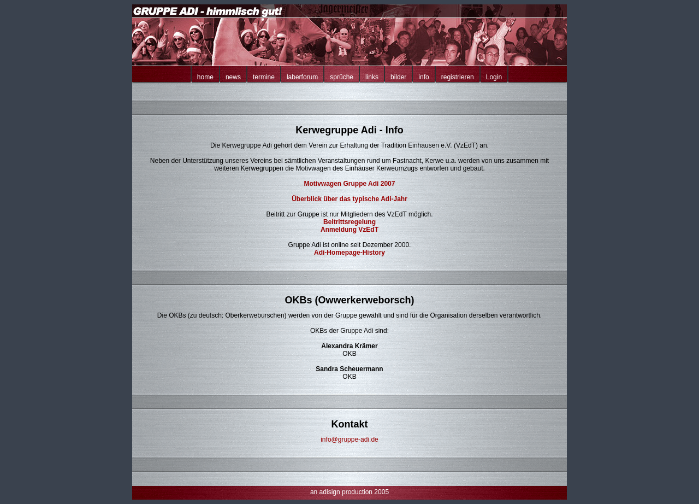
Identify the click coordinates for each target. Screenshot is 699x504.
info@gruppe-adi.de (349, 439)
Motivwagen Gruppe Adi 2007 (349, 183)
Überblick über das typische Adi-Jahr (349, 199)
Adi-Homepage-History (349, 252)
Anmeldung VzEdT (349, 229)
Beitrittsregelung (349, 222)
